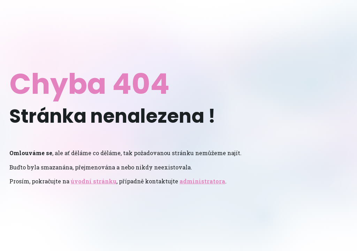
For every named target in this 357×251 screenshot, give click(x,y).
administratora (202, 181)
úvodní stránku (93, 181)
